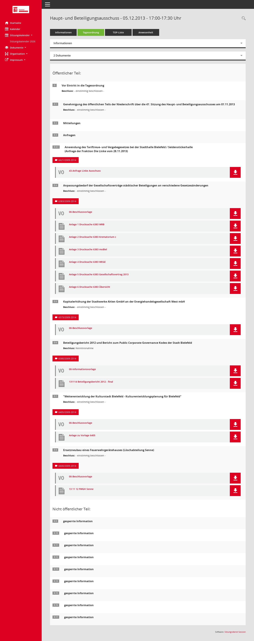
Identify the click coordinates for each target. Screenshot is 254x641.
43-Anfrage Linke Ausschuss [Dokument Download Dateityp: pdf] (85, 170)
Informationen (63, 32)
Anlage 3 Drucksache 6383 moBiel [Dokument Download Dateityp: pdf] (88, 249)
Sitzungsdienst (235, 632)
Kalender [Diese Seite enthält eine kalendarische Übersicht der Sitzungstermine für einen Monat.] (12, 29)
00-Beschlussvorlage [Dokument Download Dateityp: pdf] (80, 212)
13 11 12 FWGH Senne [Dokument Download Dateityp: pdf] (81, 489)
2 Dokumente (62, 55)
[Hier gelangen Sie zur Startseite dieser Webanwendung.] (21, 9)
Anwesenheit (145, 32)
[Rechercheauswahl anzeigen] (243, 18)
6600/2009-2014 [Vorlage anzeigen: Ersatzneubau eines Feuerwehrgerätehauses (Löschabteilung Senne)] (67, 465)
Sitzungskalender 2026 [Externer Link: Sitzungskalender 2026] (22, 41)
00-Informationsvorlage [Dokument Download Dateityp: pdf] (82, 369)
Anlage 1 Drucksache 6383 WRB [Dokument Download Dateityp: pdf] (86, 224)
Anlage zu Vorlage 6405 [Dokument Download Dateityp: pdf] (82, 435)
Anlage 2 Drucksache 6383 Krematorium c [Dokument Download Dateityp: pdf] (92, 237)
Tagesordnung (91, 32)
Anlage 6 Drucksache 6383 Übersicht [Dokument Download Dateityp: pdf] (89, 287)
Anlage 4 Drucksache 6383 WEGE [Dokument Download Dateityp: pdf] (87, 262)
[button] (21, 35)
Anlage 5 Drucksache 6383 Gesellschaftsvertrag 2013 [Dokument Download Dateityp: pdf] (98, 274)
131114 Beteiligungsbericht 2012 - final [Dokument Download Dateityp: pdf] (91, 381)
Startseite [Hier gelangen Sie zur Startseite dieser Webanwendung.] (13, 22)
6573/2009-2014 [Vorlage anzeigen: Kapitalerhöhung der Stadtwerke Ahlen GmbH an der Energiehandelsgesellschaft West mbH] (67, 317)
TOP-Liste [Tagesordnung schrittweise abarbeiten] (118, 32)
